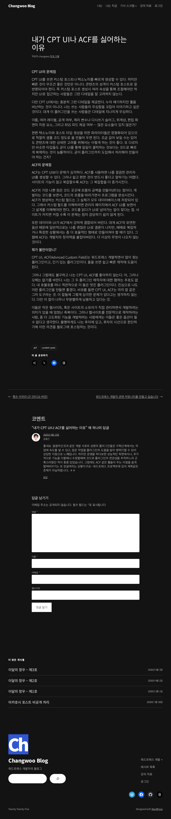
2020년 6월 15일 (51, 434)
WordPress (157, 809)
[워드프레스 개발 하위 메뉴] (162, 759)
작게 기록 (54, 56)
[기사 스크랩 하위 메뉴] (136, 6)
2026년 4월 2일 (155, 680)
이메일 (36, 572)
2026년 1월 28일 (155, 702)
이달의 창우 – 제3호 (22, 670)
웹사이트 (36, 588)
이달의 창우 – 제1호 (22, 691)
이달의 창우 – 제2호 (22, 680)
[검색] (58, 778)
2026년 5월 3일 (155, 669)
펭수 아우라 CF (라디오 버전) (30, 396)
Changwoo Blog (21, 5)
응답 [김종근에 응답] (45, 477)
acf (35, 347)
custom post (48, 347)
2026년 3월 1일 (155, 691)
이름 (35, 556)
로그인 (159, 6)
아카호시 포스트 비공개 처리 (28, 702)
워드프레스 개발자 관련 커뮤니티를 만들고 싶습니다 (127, 396)
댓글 (35, 512)
